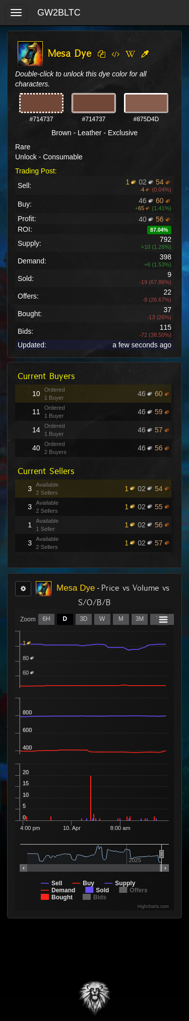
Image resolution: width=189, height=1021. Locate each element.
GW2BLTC (59, 13)
